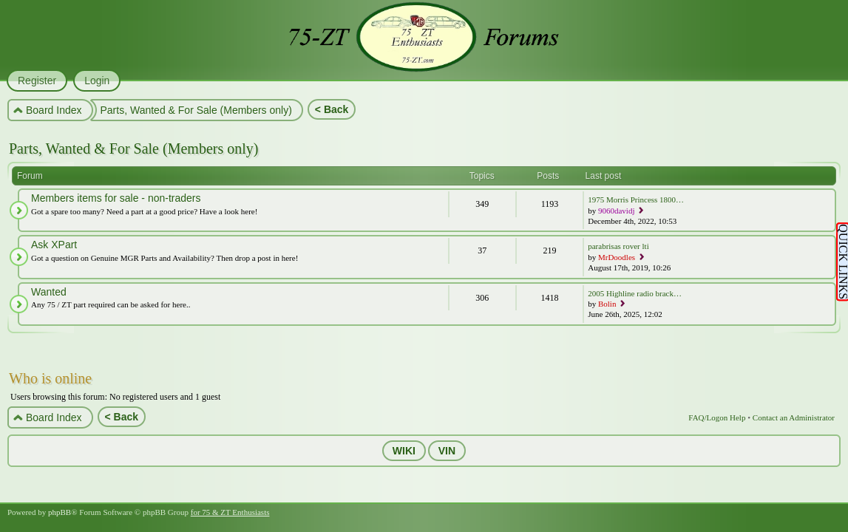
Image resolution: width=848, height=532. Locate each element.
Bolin (607, 303)
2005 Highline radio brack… (635, 293)
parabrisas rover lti (618, 246)
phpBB (59, 512)
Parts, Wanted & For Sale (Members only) (133, 148)
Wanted (49, 292)
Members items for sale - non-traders (116, 198)
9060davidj (616, 210)
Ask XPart (54, 244)
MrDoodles (616, 257)
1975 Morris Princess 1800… (636, 199)
